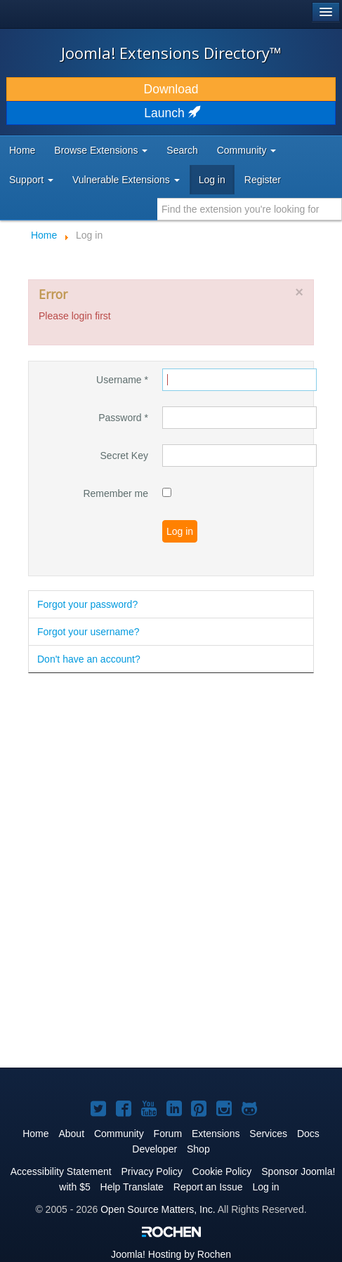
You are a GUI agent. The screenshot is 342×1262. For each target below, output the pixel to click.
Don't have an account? (88, 659)
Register (262, 179)
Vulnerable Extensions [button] (126, 179)
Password (123, 417)
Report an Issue (208, 1187)
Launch (170, 113)
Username (122, 379)
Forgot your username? (88, 631)
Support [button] (31, 179)
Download (171, 89)
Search (181, 150)
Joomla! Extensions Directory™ (171, 52)
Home (22, 150)
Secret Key (124, 455)
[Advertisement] (171, 871)
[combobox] (249, 209)
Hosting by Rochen (171, 1254)
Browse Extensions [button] (100, 150)
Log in (212, 179)
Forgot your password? (87, 604)
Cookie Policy (222, 1171)
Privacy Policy (152, 1171)
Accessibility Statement (61, 1171)
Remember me (115, 493)
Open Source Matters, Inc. (157, 1209)
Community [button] (247, 150)
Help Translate (132, 1187)
